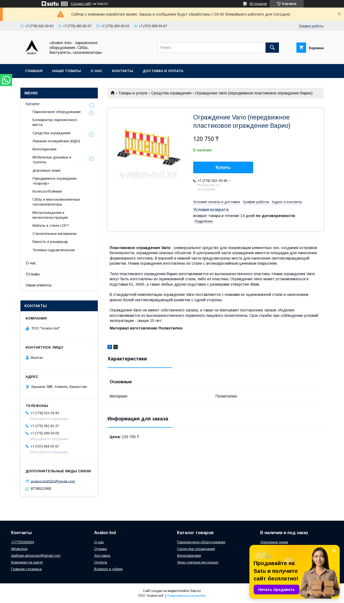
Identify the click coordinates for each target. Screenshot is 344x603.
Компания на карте (27, 562)
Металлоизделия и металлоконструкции (50, 215)
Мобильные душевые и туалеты (52, 159)
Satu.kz (195, 591)
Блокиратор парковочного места (55, 122)
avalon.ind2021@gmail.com (53, 481)
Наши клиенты (39, 285)
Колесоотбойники (47, 191)
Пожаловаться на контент (186, 596)
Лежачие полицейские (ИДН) (56, 141)
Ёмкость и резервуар (50, 242)
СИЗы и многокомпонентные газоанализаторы (56, 201)
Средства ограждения (171, 93)
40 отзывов (258, 4)
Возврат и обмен (108, 569)
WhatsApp (19, 549)
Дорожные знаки (46, 170)
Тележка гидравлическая (54, 250)
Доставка (102, 556)
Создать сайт (81, 4)
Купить (223, 167)
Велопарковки (44, 149)
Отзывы (33, 274)
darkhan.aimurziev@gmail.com (35, 556)
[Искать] (272, 47)
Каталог (33, 104)
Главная (33, 71)
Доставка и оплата (163, 71)
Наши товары (66, 71)
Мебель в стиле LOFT (51, 226)
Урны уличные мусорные (197, 562)
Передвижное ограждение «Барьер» (55, 180)
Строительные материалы (55, 234)
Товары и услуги (132, 93)
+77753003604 (22, 542)
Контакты (122, 71)
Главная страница (26, 569)
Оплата (100, 562)
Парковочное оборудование (57, 112)
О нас (96, 71)
